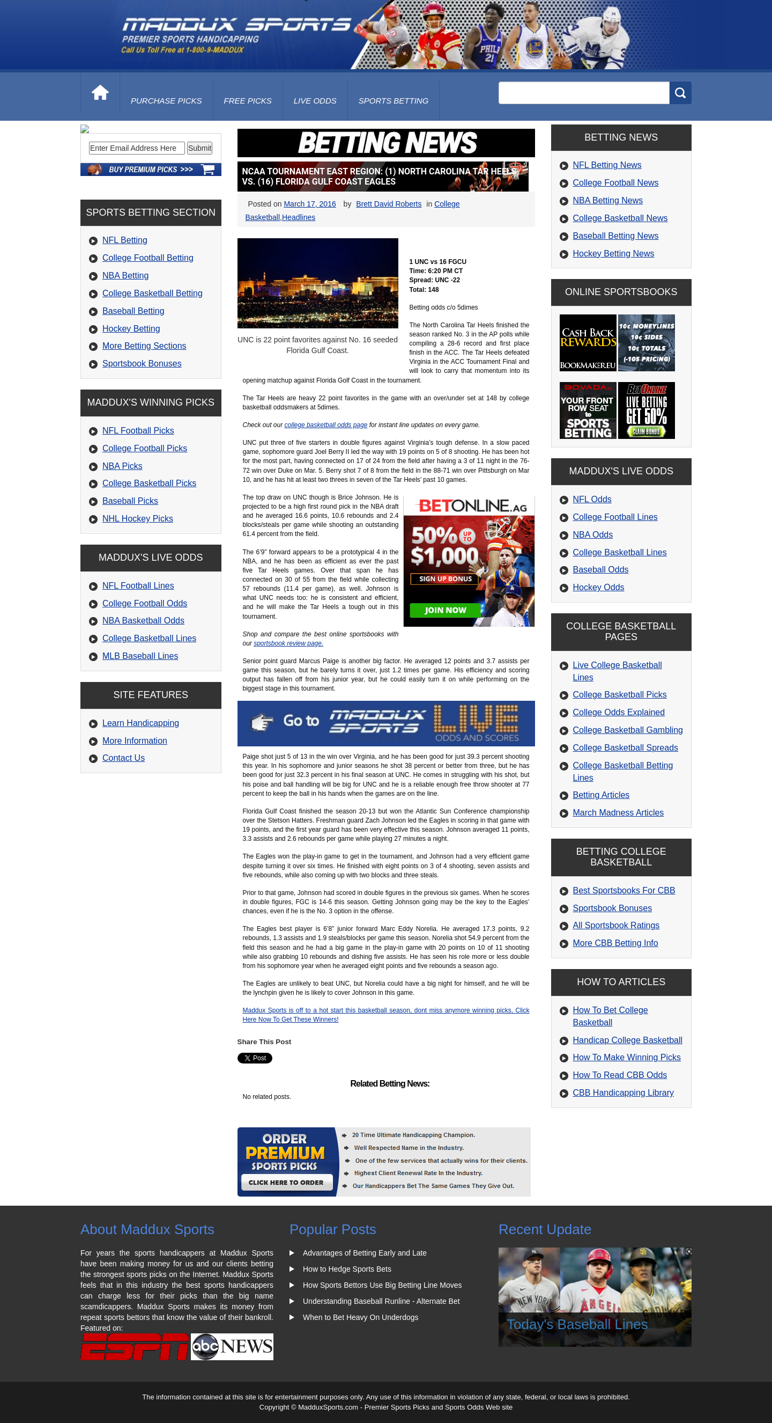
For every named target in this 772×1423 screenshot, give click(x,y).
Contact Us (123, 830)
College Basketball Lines (149, 711)
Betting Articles (601, 794)
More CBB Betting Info (615, 943)
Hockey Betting (131, 401)
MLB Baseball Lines (140, 728)
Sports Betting (394, 100)
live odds (315, 100)
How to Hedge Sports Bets (347, 1269)
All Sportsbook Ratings (616, 925)
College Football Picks (144, 521)
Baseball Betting (133, 383)
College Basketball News (620, 218)
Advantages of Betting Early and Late (365, 1253)
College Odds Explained (619, 712)
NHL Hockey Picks (137, 591)
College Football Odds (144, 676)
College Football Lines (615, 517)
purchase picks (166, 100)
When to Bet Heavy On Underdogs (361, 1317)
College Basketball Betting (152, 366)
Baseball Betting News (616, 235)
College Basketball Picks (149, 556)
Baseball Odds (601, 569)
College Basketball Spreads (626, 747)
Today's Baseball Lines (577, 1324)
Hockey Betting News (614, 253)
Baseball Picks (130, 573)
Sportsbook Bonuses (142, 436)
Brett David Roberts (388, 204)
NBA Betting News (608, 200)
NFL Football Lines (138, 658)
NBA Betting (125, 348)
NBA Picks (122, 538)
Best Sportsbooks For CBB (624, 890)
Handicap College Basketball (628, 1040)
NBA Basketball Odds (143, 693)
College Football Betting (148, 330)
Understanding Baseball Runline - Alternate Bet (381, 1301)
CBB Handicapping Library (623, 1092)
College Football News (616, 182)
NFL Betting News (607, 165)
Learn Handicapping (140, 796)
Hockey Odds (599, 587)
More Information (134, 813)
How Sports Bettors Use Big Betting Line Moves (382, 1285)
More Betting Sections (144, 418)
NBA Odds (593, 534)
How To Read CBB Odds (620, 1075)
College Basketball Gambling (628, 730)
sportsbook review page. (288, 643)
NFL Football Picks (138, 503)
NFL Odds (592, 499)
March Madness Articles (618, 812)
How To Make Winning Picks (627, 1057)
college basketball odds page (326, 425)
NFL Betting (124, 313)
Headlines (298, 217)
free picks (248, 100)
